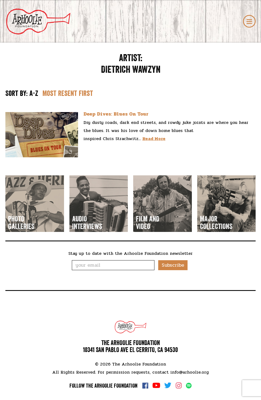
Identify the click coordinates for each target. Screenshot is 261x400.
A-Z (33, 93)
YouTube (156, 385)
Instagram (179, 385)
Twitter (167, 385)
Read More (153, 138)
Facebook (145, 385)
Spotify (189, 385)
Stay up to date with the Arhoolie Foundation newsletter (130, 253)
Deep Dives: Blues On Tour (116, 114)
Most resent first (68, 93)
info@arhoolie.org (189, 372)
